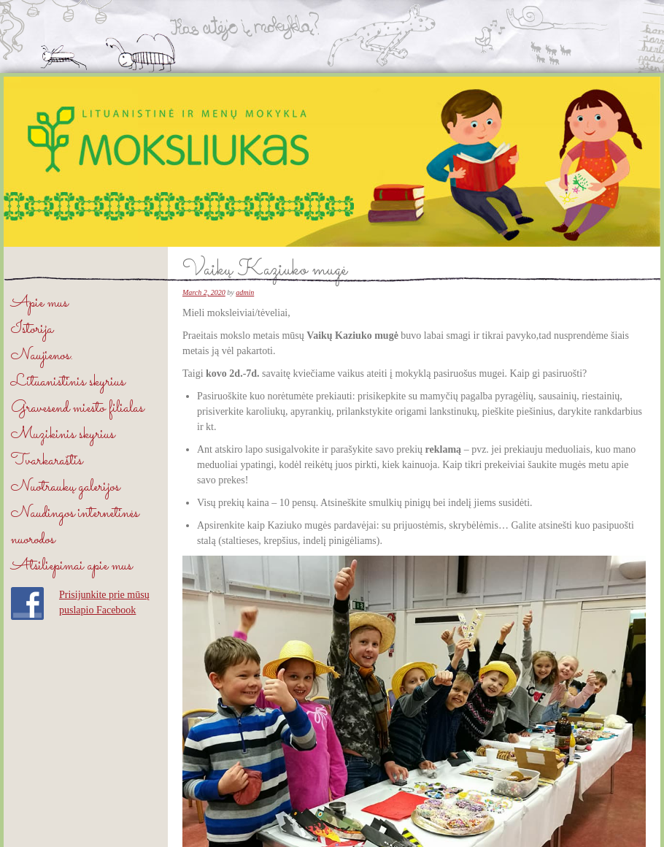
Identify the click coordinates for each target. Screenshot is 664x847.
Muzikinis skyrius (63, 435)
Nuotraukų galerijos (65, 487)
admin (245, 292)
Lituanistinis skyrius (68, 382)
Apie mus (39, 303)
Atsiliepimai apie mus (71, 566)
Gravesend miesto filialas (77, 408)
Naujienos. (42, 356)
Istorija (32, 329)
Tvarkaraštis (46, 461)
